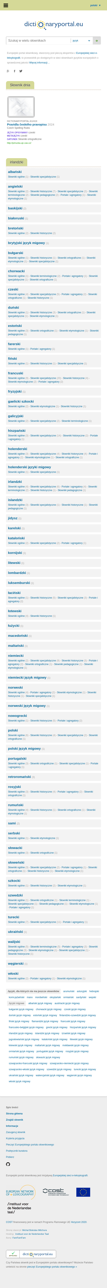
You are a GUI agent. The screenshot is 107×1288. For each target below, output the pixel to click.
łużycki (15, 626)
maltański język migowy (47, 1045)
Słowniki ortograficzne (71, 257)
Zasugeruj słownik (15, 1132)
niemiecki (16, 656)
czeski (13, 289)
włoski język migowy (19, 1081)
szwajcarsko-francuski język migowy (28, 1063)
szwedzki (15, 895)
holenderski (17, 449)
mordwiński (41, 997)
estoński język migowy (45, 1015)
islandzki (15, 500)
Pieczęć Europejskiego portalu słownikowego (30, 1144)
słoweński (16, 862)
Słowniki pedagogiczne (44, 195)
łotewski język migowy (20, 1045)
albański (15, 172)
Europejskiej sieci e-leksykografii (70, 1175)
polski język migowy (26, 748)
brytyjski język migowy (28, 243)
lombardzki (19, 573)
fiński (12, 359)
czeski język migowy (75, 1009)
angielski (15, 186)
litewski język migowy (81, 1039)
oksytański (55, 997)
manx (30, 997)
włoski (13, 974)
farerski (14, 344)
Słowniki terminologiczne (45, 276)
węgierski (17, 963)
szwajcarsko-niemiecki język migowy (69, 1063)
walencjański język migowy (50, 1075)
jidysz (14, 518)
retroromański (21, 777)
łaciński (14, 593)
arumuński (68, 991)
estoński (15, 326)
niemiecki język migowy (29, 677)
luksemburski (21, 583)
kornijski (17, 553)
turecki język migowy (85, 1069)
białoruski (18, 218)
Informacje (12, 1126)
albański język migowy (40, 1003)
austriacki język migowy (67, 1003)
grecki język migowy (57, 1027)
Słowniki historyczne (43, 191)
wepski (92, 997)
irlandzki (15, 482)
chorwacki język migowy (49, 1009)
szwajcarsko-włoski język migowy (26, 1069)
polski (95, 5)
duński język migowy (20, 1015)
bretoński (15, 228)
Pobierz (10, 1157)
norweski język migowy (28, 706)
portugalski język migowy (49, 1051)
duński (13, 307)
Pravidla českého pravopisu (30, 124)
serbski (14, 833)
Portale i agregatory (73, 195)
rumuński (15, 805)
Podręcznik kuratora (16, 1150)
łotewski (14, 611)
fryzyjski (16, 391)
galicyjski (15, 416)
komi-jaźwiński (16, 997)
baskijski (17, 208)
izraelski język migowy (73, 1033)
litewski (16, 563)
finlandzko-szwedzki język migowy (78, 1015)
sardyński (81, 997)
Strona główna (14, 1113)
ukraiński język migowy (21, 1075)
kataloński (16, 538)
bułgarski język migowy (21, 1009)
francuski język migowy (73, 1021)
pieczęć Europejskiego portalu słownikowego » (52, 1266)
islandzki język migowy (47, 1033)
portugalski (17, 759)
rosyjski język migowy (77, 1051)
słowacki (15, 848)
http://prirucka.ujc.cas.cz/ (19, 143)
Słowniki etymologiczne (44, 316)
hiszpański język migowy (83, 1027)
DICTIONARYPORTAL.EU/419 (22, 121)
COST (9, 1222)
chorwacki (16, 271)
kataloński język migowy (54, 1039)
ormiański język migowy (21, 1051)
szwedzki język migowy (59, 1069)
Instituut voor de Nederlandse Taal (32, 1234)
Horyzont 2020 (79, 1222)
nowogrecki (17, 716)
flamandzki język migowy (45, 1021)
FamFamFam (19, 1238)
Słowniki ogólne (18, 176)
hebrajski (94, 991)
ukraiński (17, 932)
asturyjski (82, 991)
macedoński (20, 636)
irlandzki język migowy (21, 1033)
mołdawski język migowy (75, 1045)
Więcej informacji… (39, 62)
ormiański (68, 997)
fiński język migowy (19, 1021)
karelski (16, 528)
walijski (14, 942)
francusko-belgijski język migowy (26, 1027)
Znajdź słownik (14, 1119)
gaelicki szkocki (21, 401)
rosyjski (14, 787)
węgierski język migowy (79, 1075)
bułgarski (15, 253)
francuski (15, 373)
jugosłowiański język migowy (24, 1039)
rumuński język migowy (21, 1057)
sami (14, 823)
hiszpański (16, 431)
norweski (15, 687)
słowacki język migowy (48, 1057)
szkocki (14, 881)
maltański (18, 646)
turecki (13, 917)
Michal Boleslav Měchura (34, 1230)
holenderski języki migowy (29, 467)
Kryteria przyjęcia (15, 1138)
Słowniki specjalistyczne (45, 176)
